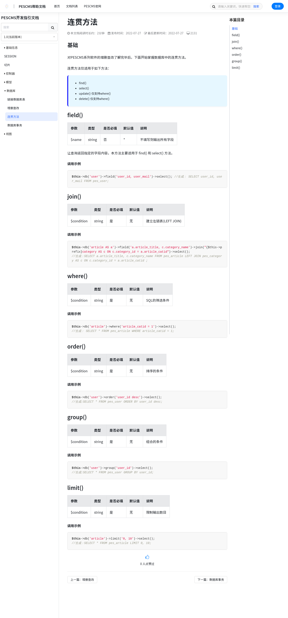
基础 (235, 28)
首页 (57, 6)
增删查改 (13, 108)
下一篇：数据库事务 (211, 579)
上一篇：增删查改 (82, 579)
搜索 (256, 6)
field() (236, 35)
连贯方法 (13, 116)
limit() (236, 67)
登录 (278, 6)
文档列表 (72, 6)
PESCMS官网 (92, 6)
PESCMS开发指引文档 (20, 17)
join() (235, 41)
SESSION (10, 56)
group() (237, 61)
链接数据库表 (16, 99)
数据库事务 (14, 125)
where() (237, 48)
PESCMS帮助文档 (32, 6)
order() (236, 54)
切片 (7, 65)
